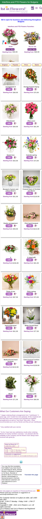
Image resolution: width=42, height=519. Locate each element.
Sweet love (10, 155)
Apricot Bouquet (10, 325)
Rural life (32, 46)
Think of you (10, 291)
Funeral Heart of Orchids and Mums (31, 190)
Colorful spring (31, 155)
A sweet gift (31, 257)
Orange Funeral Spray (31, 87)
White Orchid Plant (31, 325)
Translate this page (31, 475)
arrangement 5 (10, 87)
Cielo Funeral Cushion (31, 360)
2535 (11, 46)
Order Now (10, 49)
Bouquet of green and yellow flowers (10, 190)
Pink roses (31, 121)
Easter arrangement (11, 223)
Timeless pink (31, 394)
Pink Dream (10, 121)
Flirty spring (31, 291)
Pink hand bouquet (31, 223)
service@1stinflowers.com (28, 456)
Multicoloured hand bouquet (10, 360)
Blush (11, 394)
